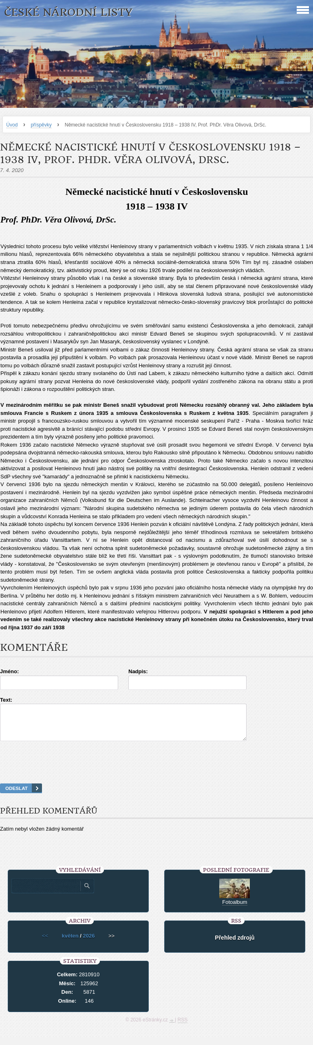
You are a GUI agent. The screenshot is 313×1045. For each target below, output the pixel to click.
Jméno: (9, 671)
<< (45, 943)
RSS (183, 1027)
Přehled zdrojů (234, 945)
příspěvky (41, 125)
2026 (89, 943)
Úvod (12, 125)
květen (70, 943)
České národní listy (68, 12)
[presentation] (156, 772)
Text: (6, 700)
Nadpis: (138, 671)
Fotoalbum (234, 909)
